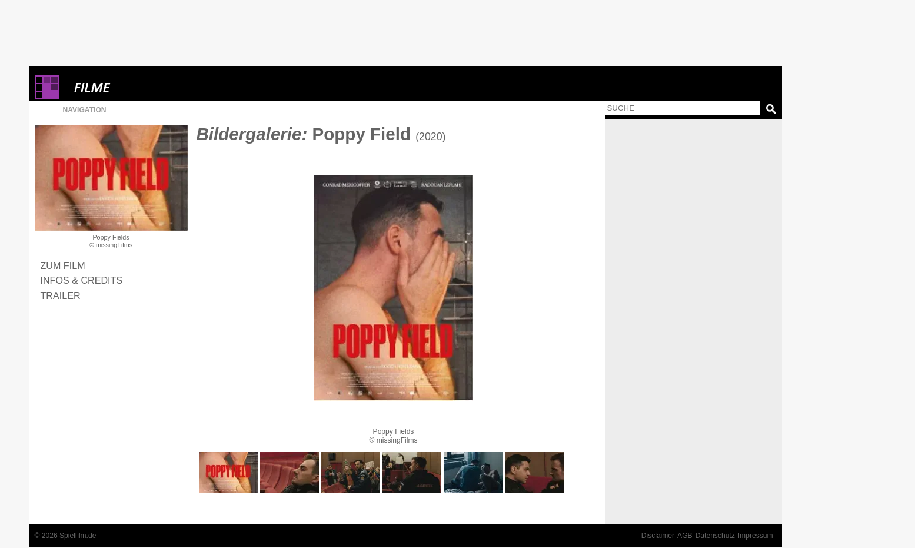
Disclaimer (657, 536)
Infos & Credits (82, 280)
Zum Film (63, 265)
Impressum (755, 536)
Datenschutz (715, 536)
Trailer (61, 295)
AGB (685, 536)
